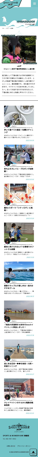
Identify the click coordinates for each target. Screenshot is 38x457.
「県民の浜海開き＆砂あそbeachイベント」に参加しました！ (18, 325)
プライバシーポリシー (24, 446)
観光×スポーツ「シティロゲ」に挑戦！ (18, 209)
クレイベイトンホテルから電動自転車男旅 (18, 403)
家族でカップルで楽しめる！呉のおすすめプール (18, 286)
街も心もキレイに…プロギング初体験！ (18, 170)
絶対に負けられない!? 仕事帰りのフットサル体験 (19, 248)
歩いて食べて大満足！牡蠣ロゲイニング (18, 131)
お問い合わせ (11, 446)
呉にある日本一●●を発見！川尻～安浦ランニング (18, 364)
